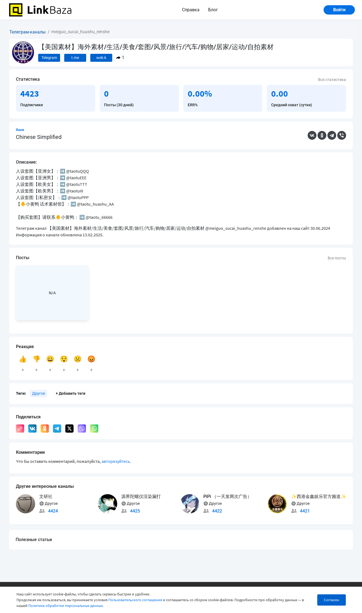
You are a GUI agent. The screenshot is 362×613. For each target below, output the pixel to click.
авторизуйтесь (116, 461)
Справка (191, 9)
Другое (38, 393)
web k (101, 57)
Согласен (331, 599)
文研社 (45, 496)
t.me (75, 57)
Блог (213, 9)
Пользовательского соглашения (135, 599)
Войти (339, 9)
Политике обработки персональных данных (65, 605)
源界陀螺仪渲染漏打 (141, 496)
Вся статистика (332, 79)
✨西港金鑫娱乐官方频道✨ (318, 496)
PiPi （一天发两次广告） (227, 496)
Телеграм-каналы (27, 32)
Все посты (337, 258)
